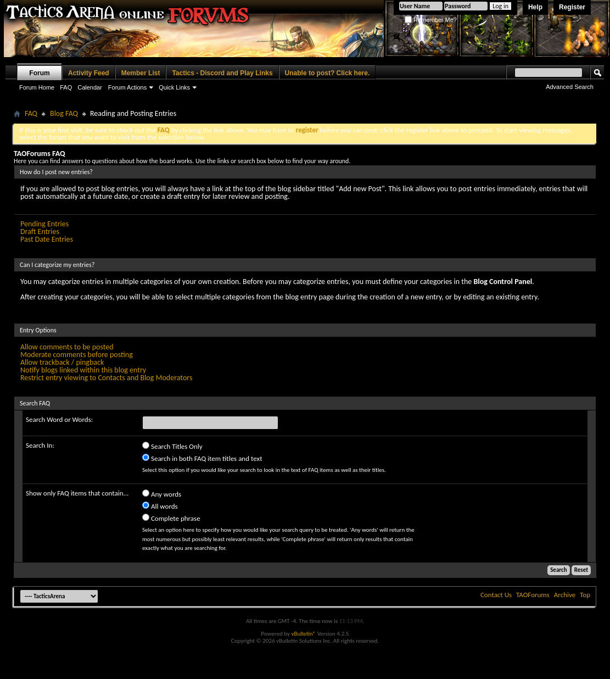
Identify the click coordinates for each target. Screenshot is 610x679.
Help (535, 7)
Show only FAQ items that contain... (77, 493)
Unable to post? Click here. (327, 73)
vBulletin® (303, 633)
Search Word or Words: (59, 419)
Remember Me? (431, 19)
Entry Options (38, 330)
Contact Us (496, 595)
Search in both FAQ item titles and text (202, 458)
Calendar (89, 87)
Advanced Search (570, 87)
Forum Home (36, 87)
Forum (39, 73)
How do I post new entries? (56, 172)
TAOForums (533, 595)
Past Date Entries (46, 239)
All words (160, 506)
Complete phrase (171, 518)
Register (572, 7)
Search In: (40, 445)
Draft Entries (39, 231)
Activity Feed (88, 73)
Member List (140, 73)
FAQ (66, 87)
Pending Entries (44, 224)
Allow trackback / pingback (62, 362)
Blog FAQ (64, 113)
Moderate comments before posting (76, 354)
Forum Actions (127, 87)
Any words (161, 493)
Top (585, 595)
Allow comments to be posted (67, 347)
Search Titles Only (172, 446)
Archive (564, 595)
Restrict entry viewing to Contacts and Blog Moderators (106, 377)
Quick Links (174, 87)
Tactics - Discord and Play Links (222, 73)
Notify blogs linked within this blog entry (83, 370)
